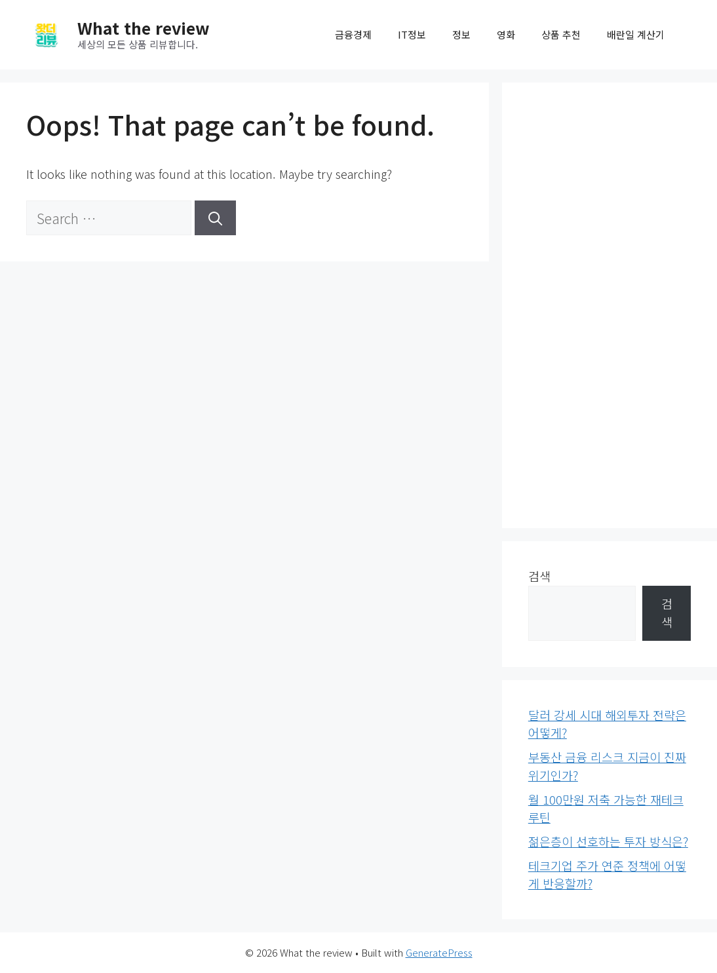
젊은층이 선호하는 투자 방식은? (608, 841)
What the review (143, 27)
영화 (506, 34)
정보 (461, 34)
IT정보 (412, 34)
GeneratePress (439, 952)
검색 (539, 575)
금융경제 (353, 34)
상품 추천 (561, 34)
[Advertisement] (609, 305)
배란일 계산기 (636, 34)
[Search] (215, 218)
